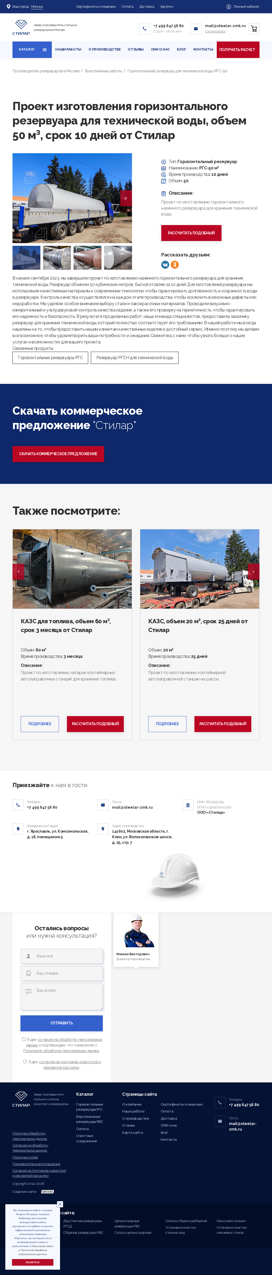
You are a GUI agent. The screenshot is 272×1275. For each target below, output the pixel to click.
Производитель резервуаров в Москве (45, 71)
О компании (132, 1104)
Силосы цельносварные (132, 1233)
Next (254, 572)
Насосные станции (230, 1221)
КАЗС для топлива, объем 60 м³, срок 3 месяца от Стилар (66, 625)
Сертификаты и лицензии (96, 7)
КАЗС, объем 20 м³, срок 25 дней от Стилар (198, 625)
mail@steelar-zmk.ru (225, 26)
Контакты (203, 49)
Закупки (166, 7)
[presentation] (126, 198)
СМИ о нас (160, 49)
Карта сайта (132, 1133)
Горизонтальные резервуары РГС (50, 357)
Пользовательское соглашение (36, 1164)
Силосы (82, 1129)
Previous (18, 572)
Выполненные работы (103, 71)
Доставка (146, 7)
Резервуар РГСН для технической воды (134, 357)
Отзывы (135, 49)
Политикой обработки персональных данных (61, 1051)
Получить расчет (237, 50)
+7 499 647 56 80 (169, 26)
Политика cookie (25, 1157)
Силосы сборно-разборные (186, 1221)
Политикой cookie (42, 1246)
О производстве (104, 49)
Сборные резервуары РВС (83, 1233)
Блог (181, 49)
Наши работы (68, 49)
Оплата (127, 7)
